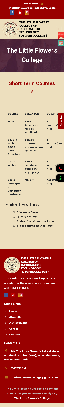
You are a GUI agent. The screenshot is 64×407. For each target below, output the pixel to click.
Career (11, 328)
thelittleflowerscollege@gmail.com (32, 7)
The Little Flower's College (32, 398)
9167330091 (31, 3)
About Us (12, 316)
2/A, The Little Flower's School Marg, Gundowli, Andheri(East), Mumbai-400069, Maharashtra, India (32, 355)
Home (10, 311)
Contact (12, 334)
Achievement (15, 322)
